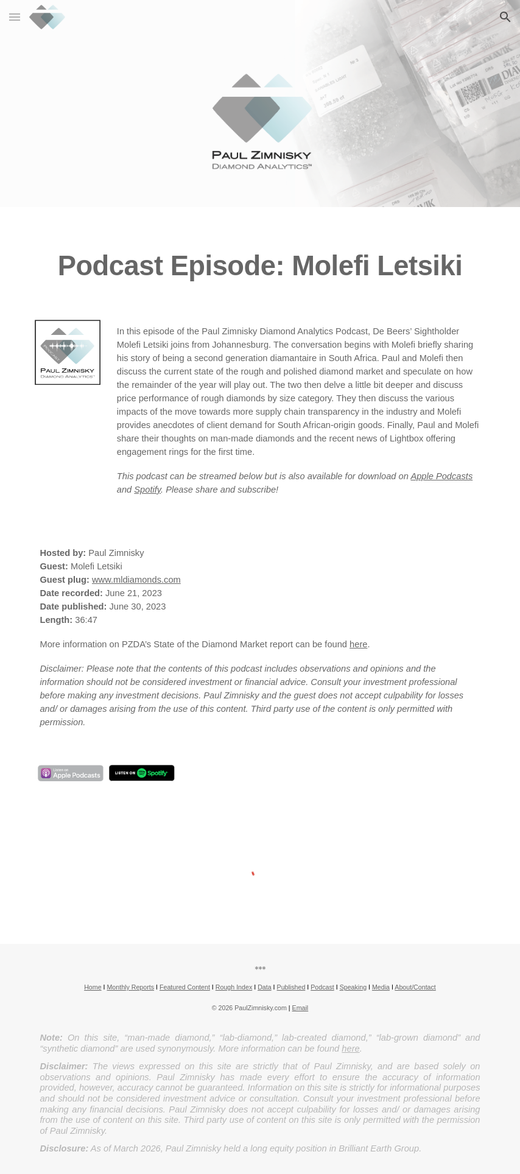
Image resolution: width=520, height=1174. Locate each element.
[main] (260, 256)
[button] (14, 16)
